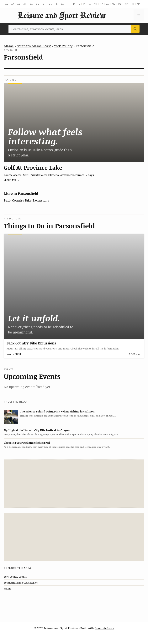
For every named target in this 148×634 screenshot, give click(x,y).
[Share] (134, 354)
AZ (18, 4)
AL (6, 4)
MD (120, 4)
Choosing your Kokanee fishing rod (27, 443)
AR (25, 4)
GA (62, 4)
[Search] (135, 29)
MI (132, 4)
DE (50, 4)
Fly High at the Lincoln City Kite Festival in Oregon (37, 430)
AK (12, 4)
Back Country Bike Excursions (26, 200)
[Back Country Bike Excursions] (74, 286)
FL (56, 4)
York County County (15, 576)
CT (44, 4)
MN (139, 4)
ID (73, 4)
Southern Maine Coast (34, 46)
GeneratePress (104, 628)
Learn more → (13, 180)
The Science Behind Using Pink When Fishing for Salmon (57, 411)
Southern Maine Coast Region (21, 582)
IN (84, 4)
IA (90, 4)
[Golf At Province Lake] (74, 122)
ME (113, 4)
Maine (9, 46)
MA (126, 4)
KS (95, 4)
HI (68, 4)
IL (79, 4)
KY (101, 4)
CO (38, 4)
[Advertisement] (74, 483)
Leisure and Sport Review (62, 15)
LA (107, 4)
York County (63, 46)
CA (31, 4)
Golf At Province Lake (33, 167)
